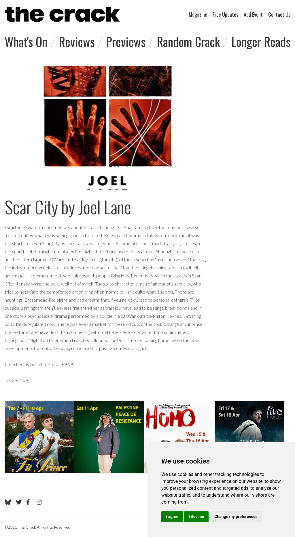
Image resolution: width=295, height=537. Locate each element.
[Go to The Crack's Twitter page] (19, 502)
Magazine (198, 14)
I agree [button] (172, 516)
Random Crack (188, 41)
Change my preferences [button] (235, 516)
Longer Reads (260, 41)
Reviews (77, 41)
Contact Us (279, 14)
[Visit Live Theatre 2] (144, 437)
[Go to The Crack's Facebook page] (29, 502)
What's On (26, 41)
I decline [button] (196, 516)
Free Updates (225, 14)
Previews (125, 41)
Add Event (253, 14)
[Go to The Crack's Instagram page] (39, 502)
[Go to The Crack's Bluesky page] (8, 502)
